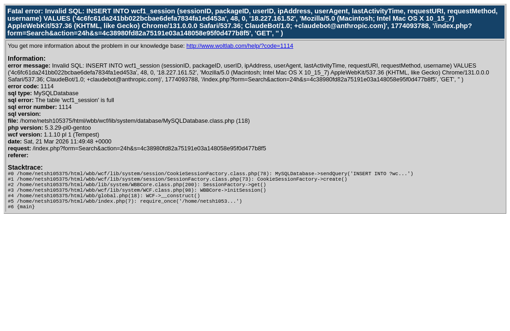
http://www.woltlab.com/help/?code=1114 (239, 45)
